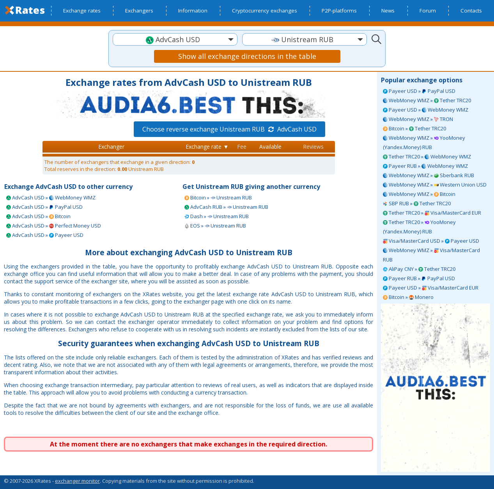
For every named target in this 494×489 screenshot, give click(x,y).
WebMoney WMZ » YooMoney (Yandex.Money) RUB (424, 142)
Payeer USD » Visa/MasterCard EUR (430, 287)
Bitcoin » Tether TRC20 (414, 128)
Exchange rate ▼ (207, 146)
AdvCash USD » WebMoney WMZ (51, 197)
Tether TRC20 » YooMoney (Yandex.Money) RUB (419, 227)
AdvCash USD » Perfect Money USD (53, 225)
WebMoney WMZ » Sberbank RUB (428, 175)
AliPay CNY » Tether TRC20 (419, 268)
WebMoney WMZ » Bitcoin (419, 193)
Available (270, 146)
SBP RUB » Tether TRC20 (417, 203)
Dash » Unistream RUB (216, 216)
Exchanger (111, 146)
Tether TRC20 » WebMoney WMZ (427, 156)
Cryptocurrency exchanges (264, 10)
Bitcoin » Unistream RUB (218, 197)
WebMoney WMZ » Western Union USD (435, 184)
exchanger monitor (77, 480)
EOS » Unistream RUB (215, 225)
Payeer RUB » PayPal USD (419, 278)
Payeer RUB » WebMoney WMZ (425, 165)
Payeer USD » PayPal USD (419, 90)
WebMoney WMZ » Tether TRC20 (427, 100)
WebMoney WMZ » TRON (418, 119)
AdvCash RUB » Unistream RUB (226, 206)
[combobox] (175, 39)
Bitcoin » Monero (408, 297)
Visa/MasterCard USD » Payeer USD (431, 240)
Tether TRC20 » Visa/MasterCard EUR (432, 212)
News (388, 10)
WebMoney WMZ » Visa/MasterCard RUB (431, 255)
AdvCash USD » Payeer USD (44, 234)
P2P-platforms (339, 10)
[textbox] (175, 40)
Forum (428, 10)
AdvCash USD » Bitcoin (38, 216)
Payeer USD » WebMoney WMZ (425, 109)
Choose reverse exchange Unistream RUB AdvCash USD (229, 129)
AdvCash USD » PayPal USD (44, 206)
